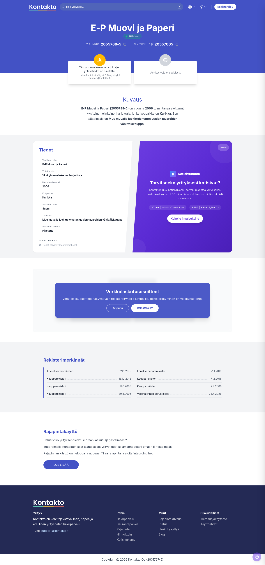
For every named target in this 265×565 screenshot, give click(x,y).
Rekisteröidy (225, 6)
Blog (162, 534)
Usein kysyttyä (169, 529)
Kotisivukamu (126, 539)
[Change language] (191, 7)
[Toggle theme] (203, 7)
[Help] (256, 556)
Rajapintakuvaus (170, 519)
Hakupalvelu (125, 519)
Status (163, 524)
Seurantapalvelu (128, 524)
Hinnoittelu (124, 534)
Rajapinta (123, 529)
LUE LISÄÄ (61, 465)
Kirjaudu (117, 308)
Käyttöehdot (209, 524)
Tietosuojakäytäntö (213, 519)
